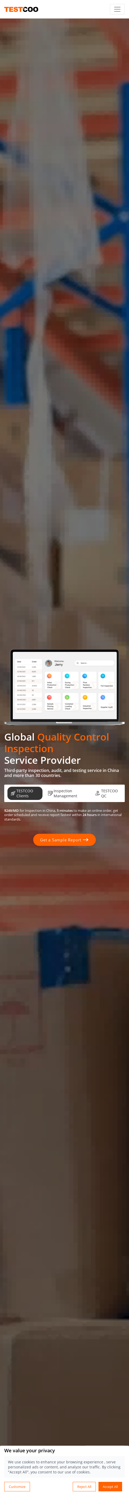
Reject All (84, 1486)
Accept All (110, 1486)
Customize (17, 1486)
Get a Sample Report (64, 840)
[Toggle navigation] (117, 9)
